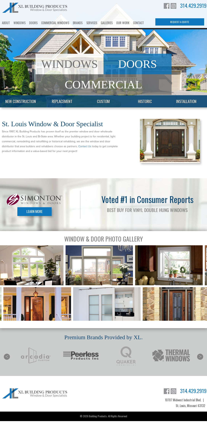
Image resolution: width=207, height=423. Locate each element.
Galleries (107, 23)
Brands (78, 23)
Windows (20, 23)
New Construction (20, 101)
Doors (33, 23)
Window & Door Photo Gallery (103, 238)
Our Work (122, 23)
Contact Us (84, 146)
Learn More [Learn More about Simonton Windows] (34, 211)
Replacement (62, 101)
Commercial (103, 84)
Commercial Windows (55, 23)
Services (91, 23)
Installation (186, 101)
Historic (145, 101)
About (6, 23)
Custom (103, 101)
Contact (138, 23)
